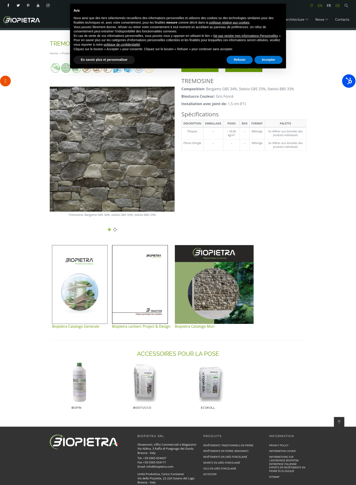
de (338, 5)
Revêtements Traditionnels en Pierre (228, 445)
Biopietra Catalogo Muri (195, 326)
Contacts (342, 20)
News (321, 20)
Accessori (210, 474)
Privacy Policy (278, 445)
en (320, 5)
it (311, 5)
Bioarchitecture (294, 20)
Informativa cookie (282, 451)
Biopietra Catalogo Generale (75, 326)
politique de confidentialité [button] (122, 44)
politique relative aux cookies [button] (229, 22)
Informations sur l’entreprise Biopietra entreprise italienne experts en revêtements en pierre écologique (287, 464)
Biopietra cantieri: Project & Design (141, 326)
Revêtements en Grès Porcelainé (225, 456)
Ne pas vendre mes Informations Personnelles (245, 36)
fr (329, 5)
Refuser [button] (240, 59)
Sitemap (274, 476)
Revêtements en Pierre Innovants (226, 451)
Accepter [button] (268, 59)
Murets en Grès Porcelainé (221, 462)
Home (54, 53)
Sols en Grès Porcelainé (219, 468)
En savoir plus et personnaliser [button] (104, 59)
